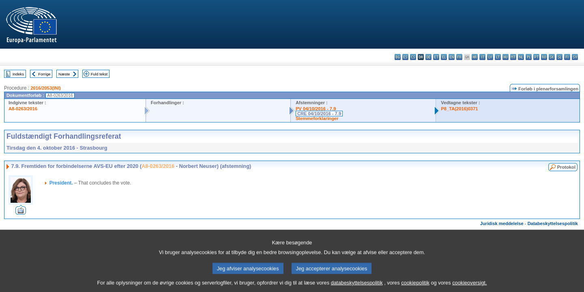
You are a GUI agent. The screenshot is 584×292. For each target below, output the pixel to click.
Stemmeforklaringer (317, 118)
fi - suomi (567, 57)
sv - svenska (575, 57)
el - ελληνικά (444, 57)
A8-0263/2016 (23, 108)
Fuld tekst (99, 74)
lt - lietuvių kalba (498, 57)
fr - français (459, 57)
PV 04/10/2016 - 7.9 (316, 108)
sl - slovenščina (559, 57)
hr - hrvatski (475, 57)
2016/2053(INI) (45, 88)
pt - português (536, 57)
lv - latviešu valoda (490, 57)
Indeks (18, 74)
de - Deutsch (428, 57)
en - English (452, 57)
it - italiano (482, 57)
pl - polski (529, 57)
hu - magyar (505, 57)
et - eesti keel (436, 57)
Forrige (44, 74)
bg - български (398, 57)
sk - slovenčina (552, 57)
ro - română (544, 57)
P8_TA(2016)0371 (459, 108)
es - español (405, 57)
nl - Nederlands (521, 57)
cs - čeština (413, 57)
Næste (64, 74)
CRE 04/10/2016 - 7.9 (319, 113)
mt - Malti (513, 57)
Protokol (566, 167)
